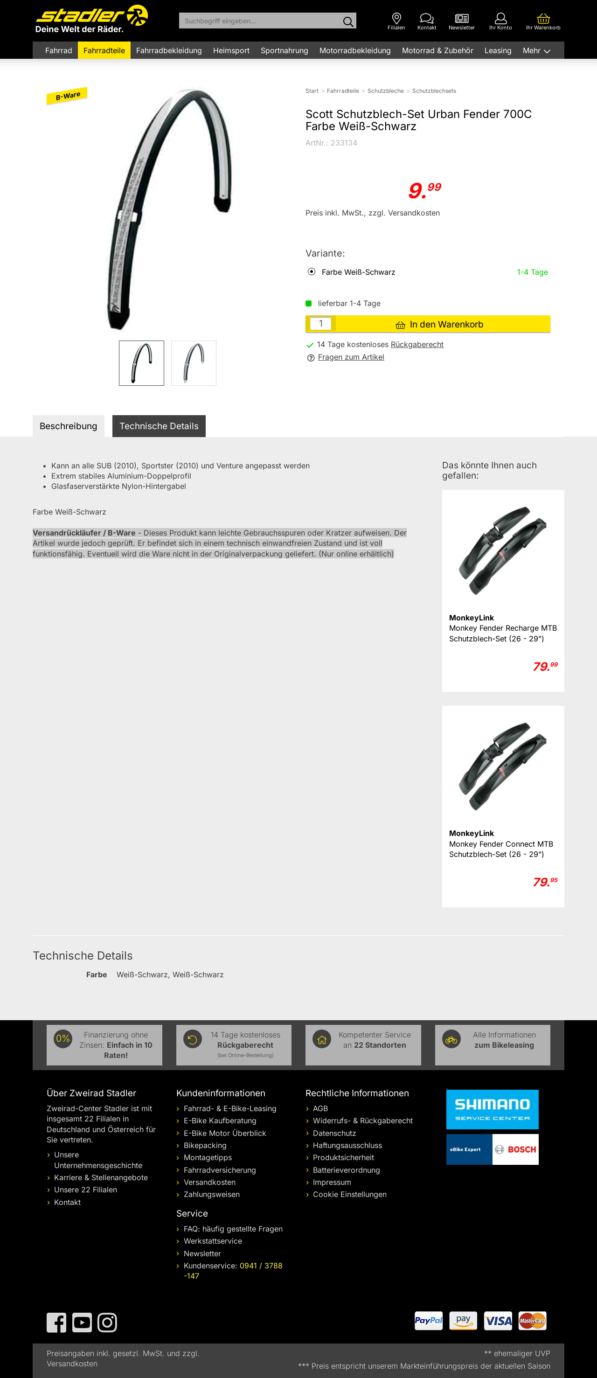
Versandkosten (210, 1182)
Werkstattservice (213, 1241)
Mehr (533, 50)
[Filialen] (396, 21)
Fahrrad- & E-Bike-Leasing (230, 1108)
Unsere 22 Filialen (85, 1189)
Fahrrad (58, 50)
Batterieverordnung (346, 1170)
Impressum (332, 1182)
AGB (320, 1108)
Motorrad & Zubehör (437, 50)
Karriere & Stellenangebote (101, 1177)
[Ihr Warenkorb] (543, 22)
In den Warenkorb (440, 324)
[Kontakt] (427, 21)
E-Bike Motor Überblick (225, 1133)
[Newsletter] (461, 21)
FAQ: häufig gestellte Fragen (233, 1228)
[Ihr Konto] (500, 21)
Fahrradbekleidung (169, 50)
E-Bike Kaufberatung (220, 1120)
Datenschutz (334, 1133)
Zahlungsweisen (212, 1194)
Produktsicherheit (343, 1157)
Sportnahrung (284, 50)
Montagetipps (208, 1157)
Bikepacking (205, 1145)
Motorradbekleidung (355, 50)
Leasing (498, 50)
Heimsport (231, 50)
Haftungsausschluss (347, 1145)
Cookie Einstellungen (350, 1194)
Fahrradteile (104, 50)
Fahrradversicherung (220, 1170)
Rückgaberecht (417, 344)
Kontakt (67, 1202)
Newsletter (202, 1253)
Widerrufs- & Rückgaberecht (363, 1120)
